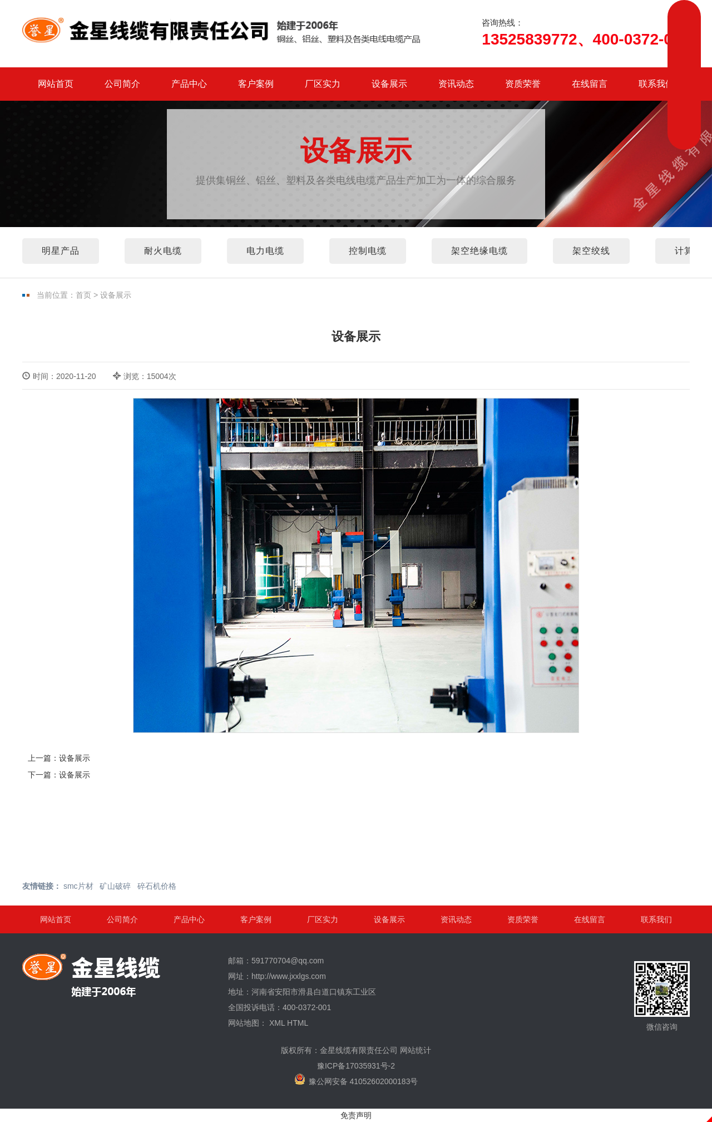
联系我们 (656, 83)
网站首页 (55, 83)
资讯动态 (456, 83)
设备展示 (389, 83)
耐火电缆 (163, 250)
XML (277, 1022)
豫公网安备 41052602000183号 (356, 1080)
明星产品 (61, 250)
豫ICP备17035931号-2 (356, 1065)
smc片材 (78, 886)
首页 (83, 295)
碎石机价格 (156, 886)
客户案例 (256, 83)
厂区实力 (322, 83)
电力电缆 (265, 250)
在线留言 (589, 83)
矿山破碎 (115, 886)
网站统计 (415, 1050)
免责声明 (356, 1115)
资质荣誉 (523, 83)
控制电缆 (368, 250)
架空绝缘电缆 (479, 250)
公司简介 (122, 83)
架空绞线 (591, 250)
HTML (297, 1022)
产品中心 (189, 83)
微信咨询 (662, 996)
